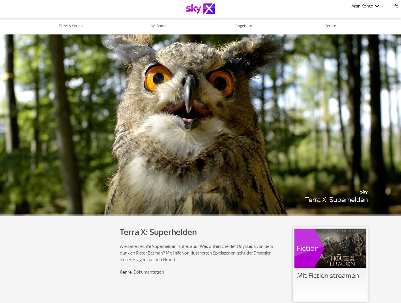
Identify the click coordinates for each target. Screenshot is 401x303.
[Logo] (200, 8)
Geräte (330, 26)
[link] (330, 264)
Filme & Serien (71, 26)
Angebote (243, 26)
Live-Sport (157, 26)
